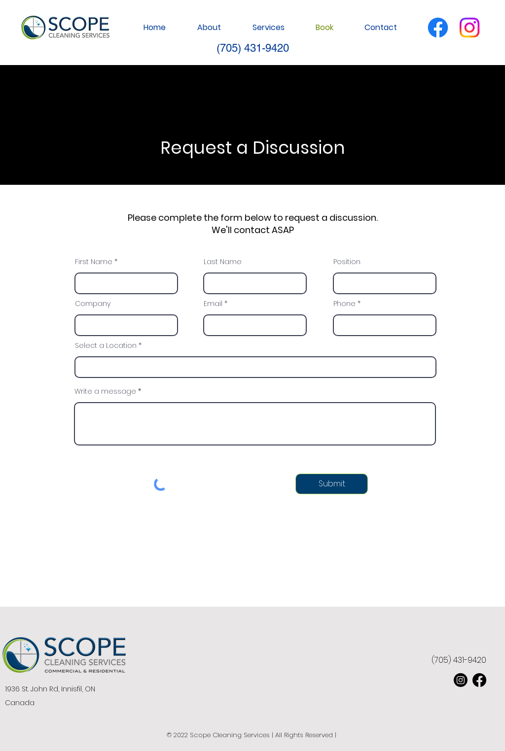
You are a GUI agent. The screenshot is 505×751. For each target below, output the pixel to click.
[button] (260, 27)
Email (213, 303)
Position (347, 261)
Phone (344, 303)
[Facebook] (438, 27)
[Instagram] (469, 27)
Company (92, 303)
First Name (93, 261)
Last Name (223, 261)
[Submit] (331, 484)
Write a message (105, 391)
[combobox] (255, 367)
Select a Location (106, 345)
